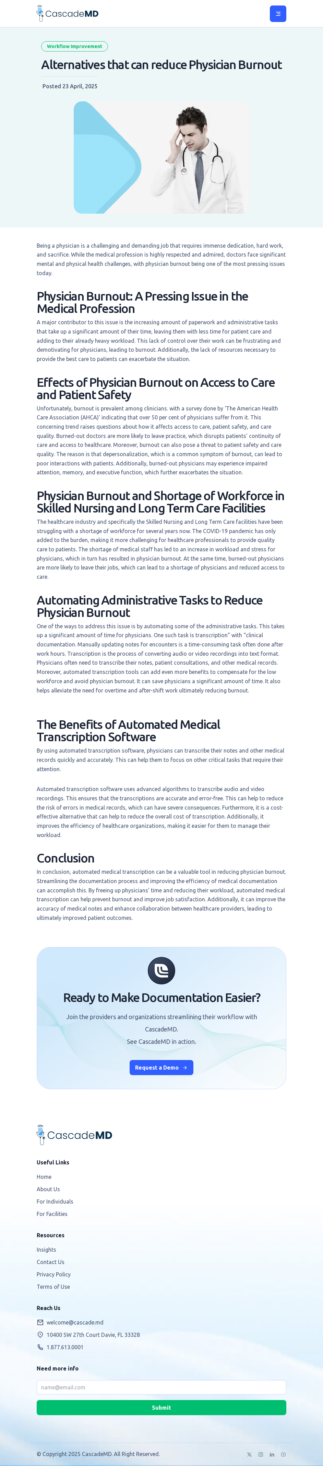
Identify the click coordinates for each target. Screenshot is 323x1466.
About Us (48, 1189)
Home (44, 1177)
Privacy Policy (54, 1274)
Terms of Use (53, 1287)
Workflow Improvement (74, 46)
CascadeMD (67, 13)
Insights (46, 1250)
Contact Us (50, 1262)
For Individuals (55, 1201)
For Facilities (52, 1214)
